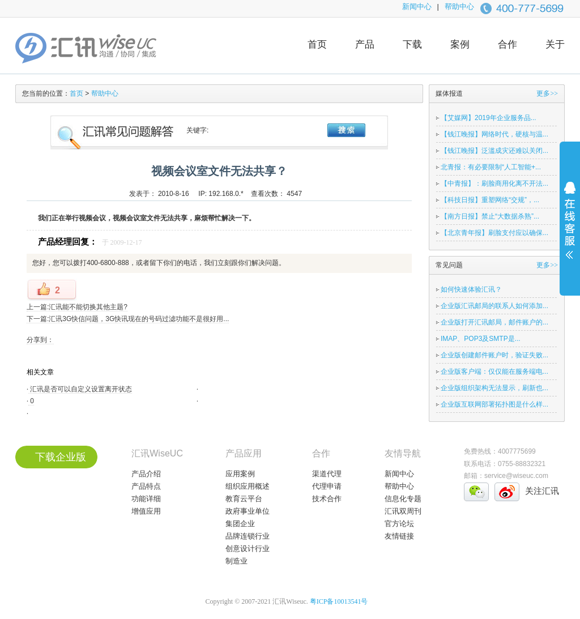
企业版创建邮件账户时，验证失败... (494, 355)
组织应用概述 (247, 486)
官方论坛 (399, 523)
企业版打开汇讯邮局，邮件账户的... (494, 322)
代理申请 (327, 486)
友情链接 (399, 536)
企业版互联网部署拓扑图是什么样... (494, 404)
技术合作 (327, 498)
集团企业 (240, 523)
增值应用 (146, 511)
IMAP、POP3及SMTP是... (481, 339)
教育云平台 (243, 498)
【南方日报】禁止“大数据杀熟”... (490, 216)
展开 (570, 228)
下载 (412, 44)
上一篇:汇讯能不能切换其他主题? (77, 307)
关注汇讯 (542, 491)
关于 (555, 44)
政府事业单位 (247, 511)
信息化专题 (403, 498)
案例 (460, 44)
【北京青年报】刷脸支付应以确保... (494, 233)
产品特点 (146, 486)
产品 (364, 44)
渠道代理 (327, 473)
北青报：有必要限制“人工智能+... (491, 167)
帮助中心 (459, 6)
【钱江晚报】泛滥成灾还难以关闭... (494, 151)
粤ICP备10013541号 (339, 601)
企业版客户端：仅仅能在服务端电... (494, 371)
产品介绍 (146, 473)
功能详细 (146, 498)
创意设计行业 (247, 548)
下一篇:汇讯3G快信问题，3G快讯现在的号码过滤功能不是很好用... (128, 319)
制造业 (236, 561)
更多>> (547, 93)
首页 (317, 44)
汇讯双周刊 (403, 511)
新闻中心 (417, 6)
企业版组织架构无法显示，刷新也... (494, 388)
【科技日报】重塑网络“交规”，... (490, 200)
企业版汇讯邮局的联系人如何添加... (494, 306)
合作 (507, 44)
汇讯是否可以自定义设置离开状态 (80, 389)
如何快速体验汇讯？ (471, 289)
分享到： (40, 340)
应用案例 (240, 473)
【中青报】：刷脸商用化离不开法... (494, 183)
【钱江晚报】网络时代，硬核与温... (494, 134)
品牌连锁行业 (247, 536)
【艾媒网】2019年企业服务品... (488, 118)
